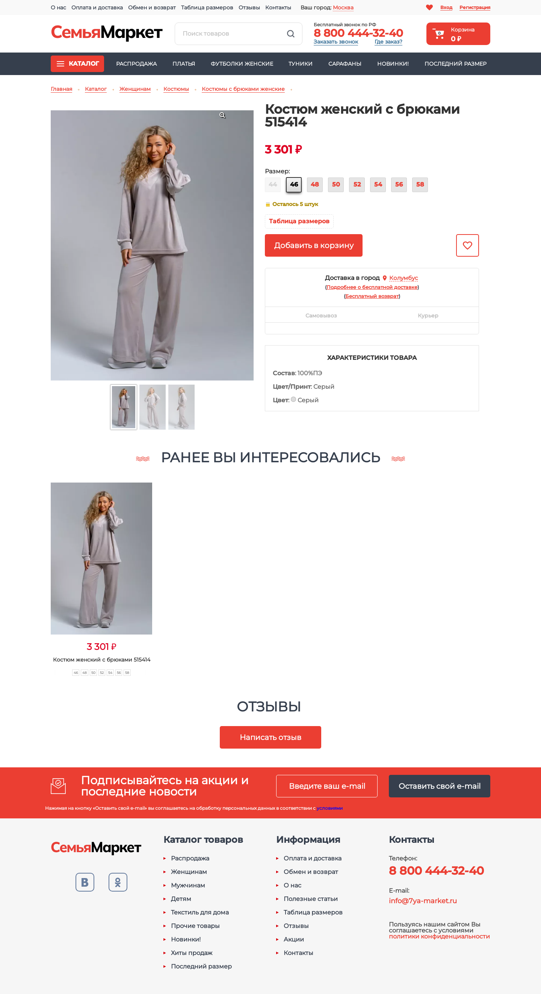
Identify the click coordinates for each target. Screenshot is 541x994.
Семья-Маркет (107, 34)
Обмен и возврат (152, 7)
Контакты (278, 7)
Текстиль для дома (200, 913)
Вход (446, 7)
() (372, 287)
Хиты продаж (191, 953)
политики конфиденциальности (439, 936)
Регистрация (474, 7)
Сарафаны (344, 63)
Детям (181, 899)
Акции (294, 940)
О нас (58, 7)
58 (420, 184)
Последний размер (456, 63)
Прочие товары (195, 926)
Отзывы (249, 7)
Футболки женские (242, 63)
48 (315, 184)
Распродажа (136, 63)
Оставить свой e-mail (440, 786)
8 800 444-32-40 (358, 33)
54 (378, 184)
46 (294, 184)
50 (336, 184)
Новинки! (393, 63)
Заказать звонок (336, 41)
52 (357, 184)
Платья (183, 63)
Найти (291, 34)
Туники (301, 63)
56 (399, 184)
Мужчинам (188, 886)
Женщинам (189, 872)
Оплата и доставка (97, 7)
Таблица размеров (207, 7)
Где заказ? (388, 41)
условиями (330, 808)
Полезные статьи (311, 899)
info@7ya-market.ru (423, 901)
